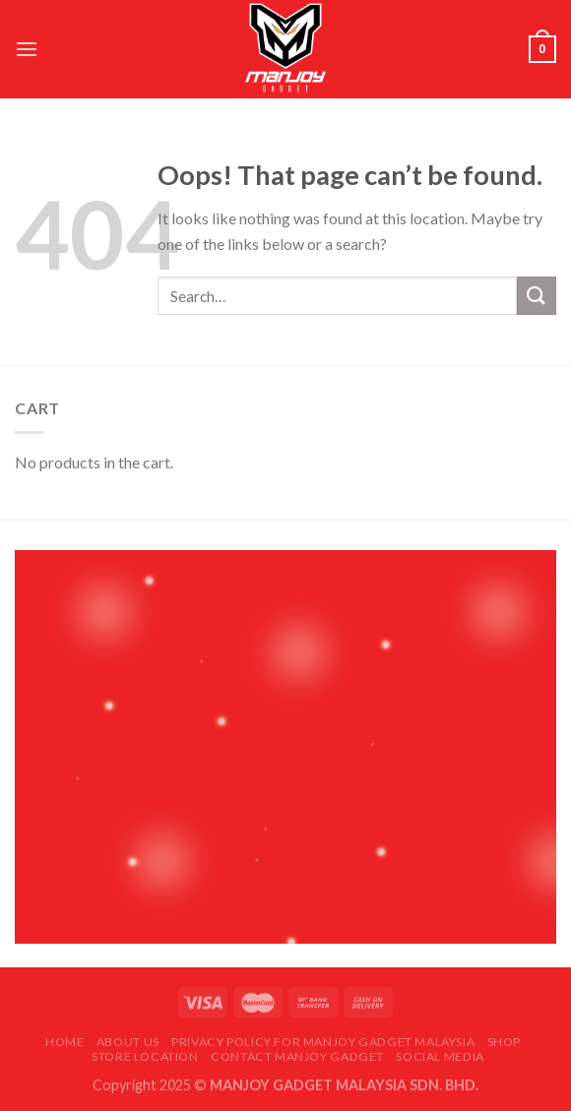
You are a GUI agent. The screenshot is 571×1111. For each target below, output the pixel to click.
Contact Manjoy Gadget (297, 1056)
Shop (504, 1041)
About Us (127, 1041)
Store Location (145, 1056)
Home (64, 1041)
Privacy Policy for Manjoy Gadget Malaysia (323, 1041)
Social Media (439, 1056)
